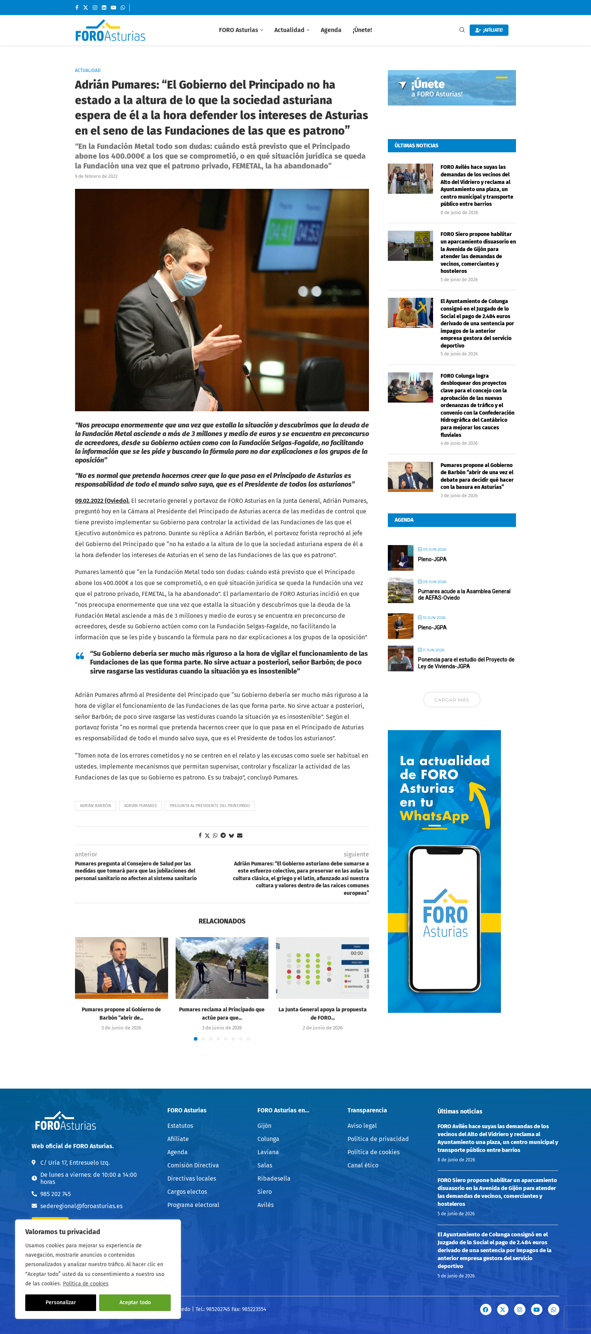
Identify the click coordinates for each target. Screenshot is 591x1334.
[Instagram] (95, 8)
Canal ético (363, 1165)
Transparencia (367, 1110)
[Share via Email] (239, 835)
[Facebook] (77, 8)
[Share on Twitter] (207, 835)
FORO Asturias (238, 30)
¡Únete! (362, 30)
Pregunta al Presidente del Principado (210, 805)
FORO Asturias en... (283, 1110)
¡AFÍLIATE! (489, 30)
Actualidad (289, 30)
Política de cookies (86, 1283)
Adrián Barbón (95, 805)
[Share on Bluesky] (231, 835)
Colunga (268, 1139)
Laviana (268, 1152)
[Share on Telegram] (223, 835)
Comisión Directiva (193, 1165)
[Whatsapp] (123, 8)
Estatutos (180, 1126)
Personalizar (61, 1302)
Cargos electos (187, 1192)
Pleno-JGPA (432, 559)
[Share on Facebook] (200, 835)
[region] (98, 1269)
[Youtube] (113, 8)
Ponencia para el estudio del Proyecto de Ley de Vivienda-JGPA (466, 662)
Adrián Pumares (140, 805)
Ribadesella (274, 1179)
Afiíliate (178, 1139)
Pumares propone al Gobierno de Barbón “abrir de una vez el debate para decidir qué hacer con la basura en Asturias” (477, 476)
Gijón (264, 1126)
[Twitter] (86, 8)
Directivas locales (191, 1179)
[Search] (462, 30)
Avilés (265, 1205)
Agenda (331, 30)
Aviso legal (362, 1126)
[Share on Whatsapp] (215, 835)
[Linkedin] (104, 8)
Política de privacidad (378, 1139)
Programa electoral (193, 1205)
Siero (264, 1192)
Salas (264, 1165)
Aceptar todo (135, 1302)
